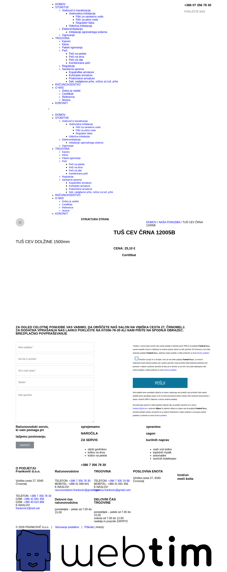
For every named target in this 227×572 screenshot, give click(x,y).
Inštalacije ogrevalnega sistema (88, 32)
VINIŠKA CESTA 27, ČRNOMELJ (160, 327)
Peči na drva (76, 56)
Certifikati (67, 93)
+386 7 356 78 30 (93, 465)
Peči (64, 50)
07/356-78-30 (110, 330)
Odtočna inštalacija (80, 25)
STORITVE (62, 7)
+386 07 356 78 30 (197, 5)
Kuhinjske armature (80, 75)
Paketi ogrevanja (72, 47)
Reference (68, 96)
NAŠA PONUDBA (169, 222)
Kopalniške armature (81, 72)
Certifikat (129, 255)
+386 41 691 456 (34, 498)
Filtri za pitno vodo (87, 19)
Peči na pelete (77, 53)
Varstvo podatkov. (203, 353)
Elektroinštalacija (72, 28)
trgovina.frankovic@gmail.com (112, 490)
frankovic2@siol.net (140, 408)
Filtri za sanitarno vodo (89, 16)
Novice (66, 100)
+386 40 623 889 (34, 502)
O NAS (59, 87)
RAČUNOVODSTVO (67, 84)
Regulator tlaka (85, 22)
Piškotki (89, 527)
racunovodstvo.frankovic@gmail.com (77, 490)
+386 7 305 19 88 (119, 480)
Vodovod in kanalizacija (76, 10)
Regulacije (68, 66)
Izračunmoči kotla (185, 477)
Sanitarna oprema (73, 69)
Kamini (66, 41)
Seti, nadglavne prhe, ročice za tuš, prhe (93, 81)
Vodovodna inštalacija (82, 13)
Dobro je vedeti (71, 90)
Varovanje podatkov (67, 527)
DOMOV (60, 4)
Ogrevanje (68, 35)
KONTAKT (61, 103)
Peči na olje (76, 59)
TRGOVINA (62, 38)
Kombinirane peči (79, 62)
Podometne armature (82, 78)
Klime (65, 44)
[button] (113, 109)
